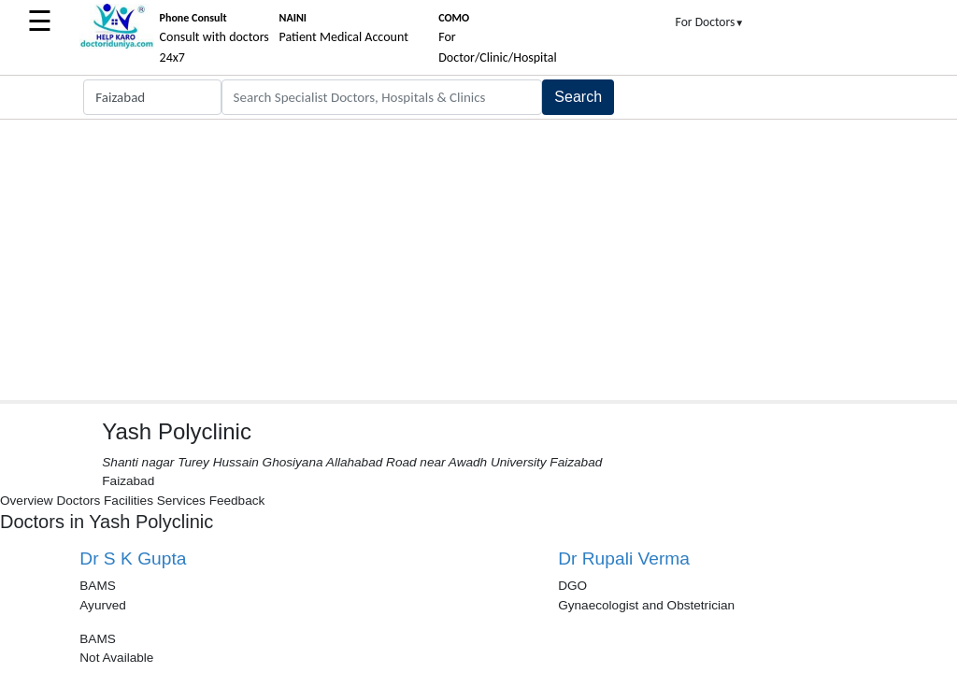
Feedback (237, 501)
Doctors (78, 501)
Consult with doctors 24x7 (214, 38)
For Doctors (710, 22)
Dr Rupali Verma (624, 558)
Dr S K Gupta (132, 558)
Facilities (128, 501)
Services (181, 501)
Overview (26, 501)
